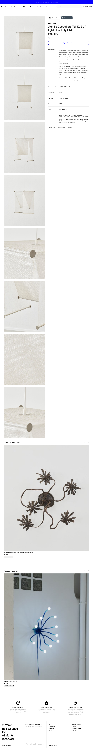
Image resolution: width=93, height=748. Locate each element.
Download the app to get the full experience (46, 2)
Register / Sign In (76, 724)
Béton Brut (52, 23)
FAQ (50, 724)
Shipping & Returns (77, 728)
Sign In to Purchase (68, 43)
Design (15, 6)
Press (50, 730)
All (11, 6)
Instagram (51, 728)
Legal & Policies (53, 745)
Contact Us (52, 726)
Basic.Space (5, 7)
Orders (74, 726)
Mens (31, 6)
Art (20, 6)
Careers (74, 730)
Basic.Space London (42, 6)
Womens (25, 6)
